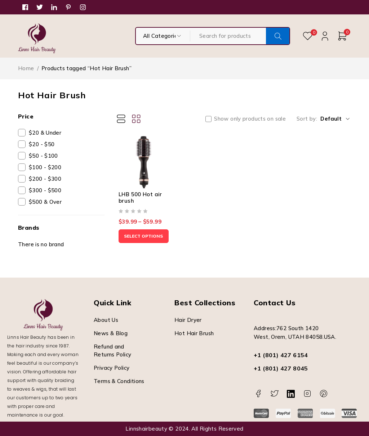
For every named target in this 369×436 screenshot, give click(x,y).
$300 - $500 (45, 190)
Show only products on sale (250, 119)
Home (26, 68)
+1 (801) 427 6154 (281, 355)
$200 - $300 (45, 178)
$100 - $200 (45, 167)
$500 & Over (45, 201)
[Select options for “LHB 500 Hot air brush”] (146, 240)
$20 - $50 (41, 144)
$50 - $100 (43, 155)
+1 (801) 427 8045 (281, 368)
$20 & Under (45, 132)
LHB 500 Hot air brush (140, 201)
